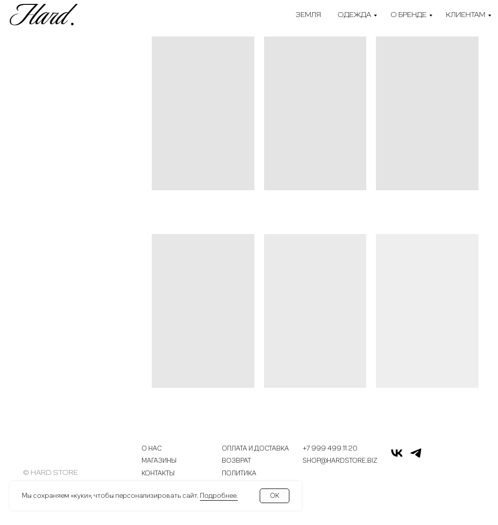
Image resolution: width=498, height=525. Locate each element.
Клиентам (465, 14)
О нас (151, 449)
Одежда (354, 14)
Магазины (159, 461)
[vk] (397, 457)
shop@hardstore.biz (339, 461)
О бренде (409, 14)
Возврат (236, 461)
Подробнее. (219, 495)
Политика (239, 473)
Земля (308, 14)
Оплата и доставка (255, 449)
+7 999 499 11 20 (329, 449)
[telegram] (416, 457)
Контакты (158, 473)
